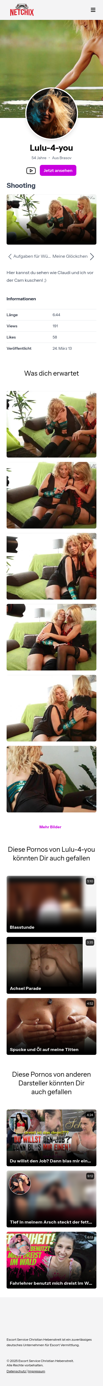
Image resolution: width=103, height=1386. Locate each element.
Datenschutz (17, 1371)
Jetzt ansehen (58, 170)
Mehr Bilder (50, 826)
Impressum (36, 1371)
